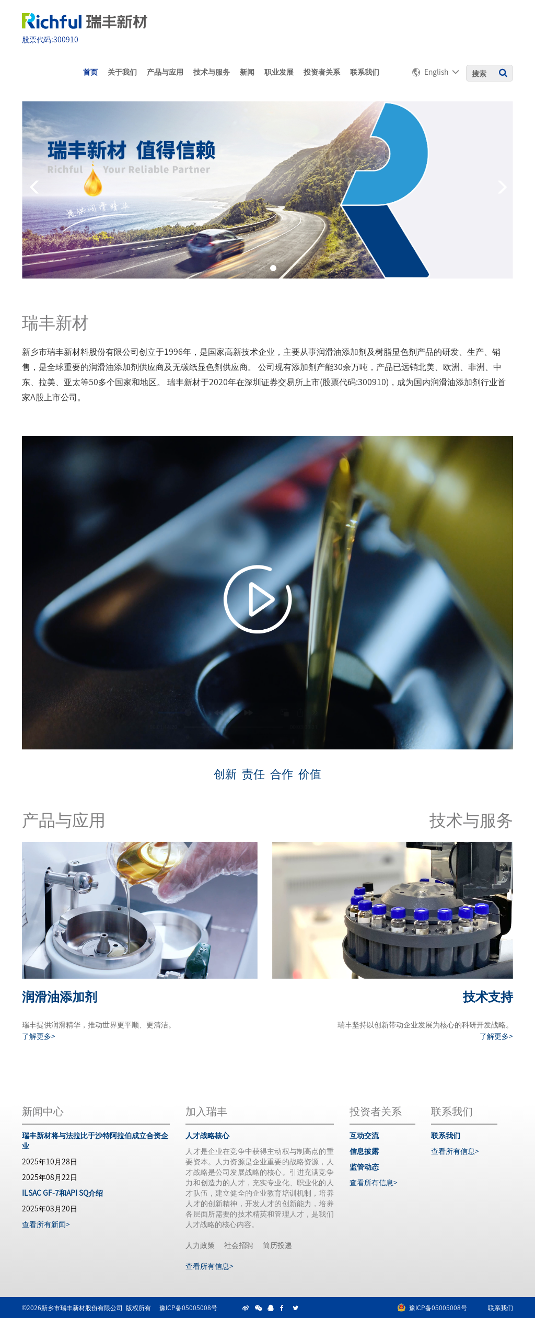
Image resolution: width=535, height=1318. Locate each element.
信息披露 (364, 1151)
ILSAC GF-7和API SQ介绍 (62, 1192)
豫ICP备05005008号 (188, 1307)
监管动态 (364, 1166)
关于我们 (122, 71)
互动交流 (364, 1135)
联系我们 (364, 71)
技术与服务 (211, 71)
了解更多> (38, 1036)
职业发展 (279, 71)
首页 (90, 71)
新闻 (247, 71)
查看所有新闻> (46, 1224)
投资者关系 (322, 71)
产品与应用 (165, 71)
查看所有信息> (209, 1266)
